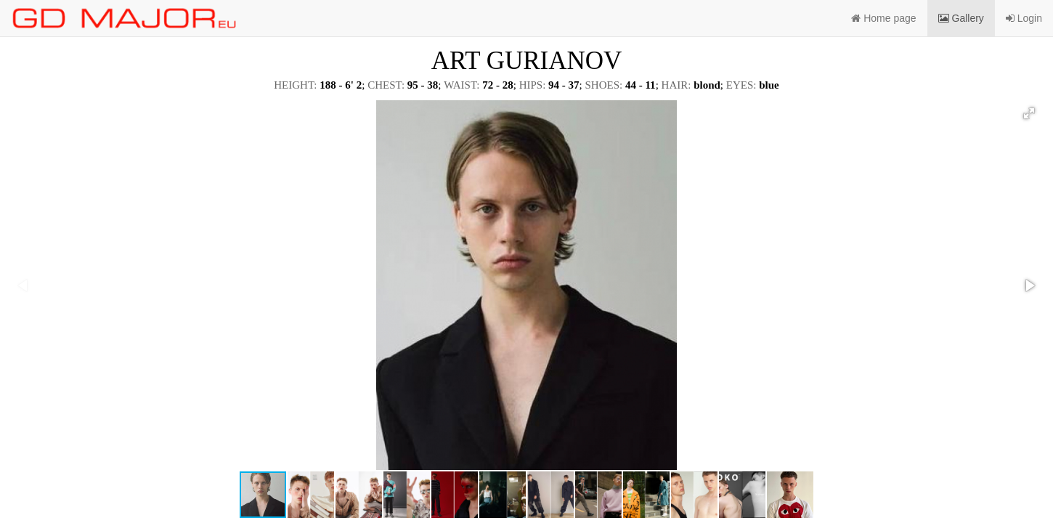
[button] (1029, 113)
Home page (883, 18)
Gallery (961, 18)
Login (1024, 18)
